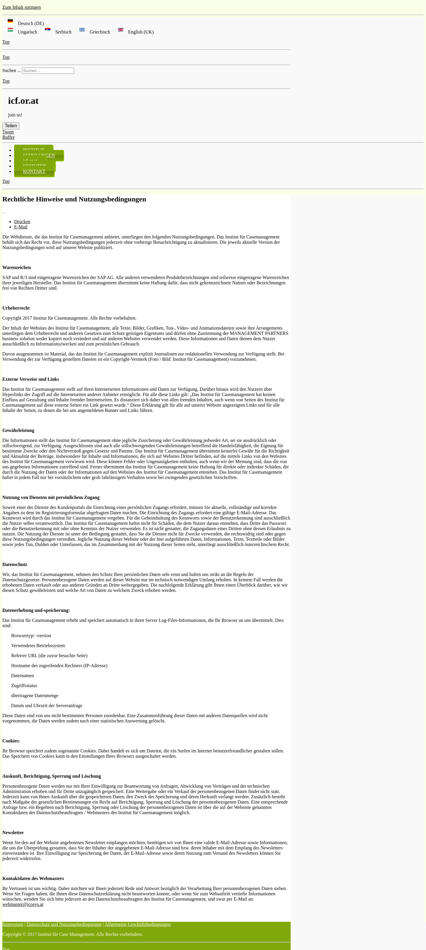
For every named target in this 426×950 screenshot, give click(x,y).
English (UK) (134, 31)
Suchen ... (11, 70)
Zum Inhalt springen (21, 7)
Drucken (22, 221)
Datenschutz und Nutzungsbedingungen (63, 924)
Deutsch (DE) (23, 23)
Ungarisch (21, 31)
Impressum (12, 924)
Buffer (8, 137)
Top (6, 41)
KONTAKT (34, 171)
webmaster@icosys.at (23, 904)
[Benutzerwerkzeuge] (4, 213)
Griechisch (93, 31)
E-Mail (20, 226)
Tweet (8, 131)
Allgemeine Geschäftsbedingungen (138, 924)
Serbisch (57, 31)
